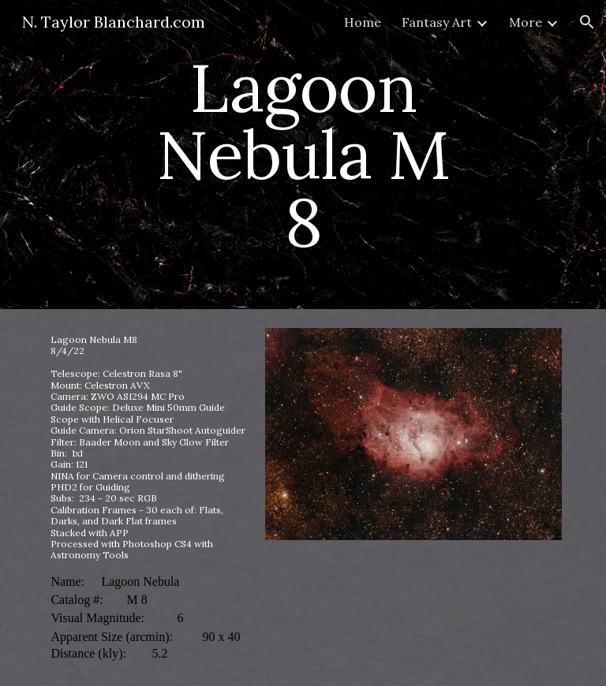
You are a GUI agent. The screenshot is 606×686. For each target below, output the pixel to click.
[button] (587, 22)
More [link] (525, 22)
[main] (303, 154)
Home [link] (362, 22)
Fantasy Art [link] (437, 22)
